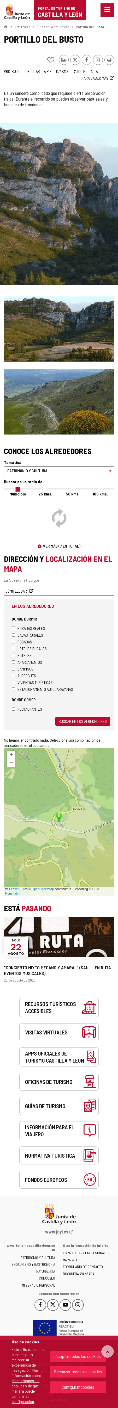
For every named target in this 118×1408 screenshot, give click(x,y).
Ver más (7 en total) (61, 545)
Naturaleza (22, 26)
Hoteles (22, 655)
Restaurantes (27, 708)
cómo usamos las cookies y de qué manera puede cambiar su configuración (25, 1391)
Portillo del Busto (90, 26)
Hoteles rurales (29, 648)
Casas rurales (27, 634)
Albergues (24, 675)
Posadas (22, 641)
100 (100, 493)
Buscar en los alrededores (83, 721)
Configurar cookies (78, 1387)
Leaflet (12, 889)
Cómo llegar (16, 590)
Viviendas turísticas (32, 682)
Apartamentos (27, 662)
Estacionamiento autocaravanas (42, 689)
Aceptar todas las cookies (78, 1356)
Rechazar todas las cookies (78, 1371)
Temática (12, 462)
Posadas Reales (28, 628)
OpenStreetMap (43, 889)
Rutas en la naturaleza (53, 26)
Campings (22, 668)
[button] (11, 755)
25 (45, 493)
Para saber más (94, 78)
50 (73, 493)
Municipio (17, 493)
